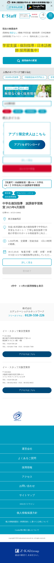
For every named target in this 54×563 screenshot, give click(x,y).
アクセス (27, 476)
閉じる (51, 5)
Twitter (22, 434)
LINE (31, 434)
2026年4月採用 (11, 77)
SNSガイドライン (27, 504)
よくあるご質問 (27, 458)
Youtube (41, 434)
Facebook (12, 434)
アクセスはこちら (27, 354)
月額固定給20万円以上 (34, 77)
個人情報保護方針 (27, 512)
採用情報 (27, 467)
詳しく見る (27, 262)
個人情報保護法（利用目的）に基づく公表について (27, 522)
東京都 (8, 193)
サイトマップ (27, 495)
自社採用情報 (10, 197)
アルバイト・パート (25, 193)
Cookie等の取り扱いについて (27, 530)
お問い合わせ (27, 486)
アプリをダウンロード (27, 144)
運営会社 (27, 448)
